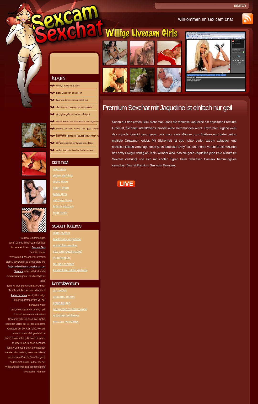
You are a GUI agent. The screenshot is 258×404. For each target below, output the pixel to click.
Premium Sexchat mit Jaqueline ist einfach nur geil (78, 137)
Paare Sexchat (63, 175)
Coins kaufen (61, 303)
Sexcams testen (64, 296)
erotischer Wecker (65, 245)
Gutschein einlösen (66, 315)
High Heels (60, 212)
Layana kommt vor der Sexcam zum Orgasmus (78, 121)
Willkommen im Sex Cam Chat (205, 19)
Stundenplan (61, 258)
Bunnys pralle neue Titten (68, 86)
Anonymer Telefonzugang (70, 309)
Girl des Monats (63, 264)
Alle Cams (59, 169)
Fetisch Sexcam (63, 206)
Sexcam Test (38, 247)
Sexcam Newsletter (66, 321)
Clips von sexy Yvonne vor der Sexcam (74, 107)
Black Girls (60, 194)
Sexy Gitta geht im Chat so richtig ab (73, 114)
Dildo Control (61, 233)
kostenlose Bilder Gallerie (70, 270)
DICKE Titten (60, 181)
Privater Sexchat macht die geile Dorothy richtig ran (78, 130)
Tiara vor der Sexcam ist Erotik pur (72, 100)
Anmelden (60, 290)
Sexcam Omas (62, 200)
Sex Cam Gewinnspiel (67, 251)
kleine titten (61, 188)
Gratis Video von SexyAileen (69, 93)
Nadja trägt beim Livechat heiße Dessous (75, 150)
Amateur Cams (19, 295)
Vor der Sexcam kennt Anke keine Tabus (75, 143)
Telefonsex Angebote (67, 239)
